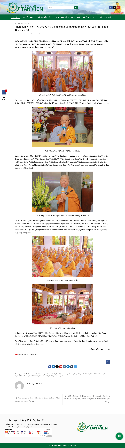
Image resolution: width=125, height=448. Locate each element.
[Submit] (76, 7)
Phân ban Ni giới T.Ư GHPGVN (29, 376)
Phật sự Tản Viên (43, 376)
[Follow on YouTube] (118, 7)
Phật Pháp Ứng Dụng (85, 17)
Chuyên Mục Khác (105, 17)
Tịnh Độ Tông (28, 17)
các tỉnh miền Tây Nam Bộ (54, 374)
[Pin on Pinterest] (60, 366)
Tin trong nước (20, 23)
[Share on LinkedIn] (68, 366)
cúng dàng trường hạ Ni (77, 374)
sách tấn (18, 230)
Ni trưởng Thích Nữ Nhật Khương (94, 374)
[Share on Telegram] (75, 366)
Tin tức (15, 17)
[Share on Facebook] (49, 366)
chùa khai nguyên (66, 374)
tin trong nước (60, 376)
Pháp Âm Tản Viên (45, 17)
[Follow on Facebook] (110, 7)
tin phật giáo (52, 376)
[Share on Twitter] (53, 366)
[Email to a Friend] (57, 366)
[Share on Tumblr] (71, 366)
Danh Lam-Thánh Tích (65, 17)
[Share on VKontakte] (64, 366)
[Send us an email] (114, 7)
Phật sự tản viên (35, 34)
